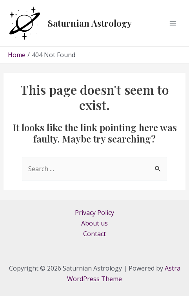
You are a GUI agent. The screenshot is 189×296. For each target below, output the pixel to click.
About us (94, 223)
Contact (94, 233)
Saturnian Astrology (90, 23)
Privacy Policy (94, 212)
